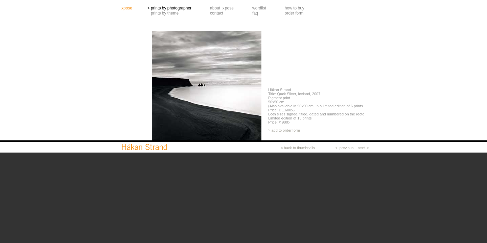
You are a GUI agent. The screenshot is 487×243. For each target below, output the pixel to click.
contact (216, 13)
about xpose (222, 8)
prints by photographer (171, 8)
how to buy (294, 8)
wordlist (259, 8)
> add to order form (284, 130)
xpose (126, 8)
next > (363, 148)
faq (255, 13)
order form (294, 13)
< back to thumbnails (298, 148)
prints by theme (165, 13)
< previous (344, 148)
